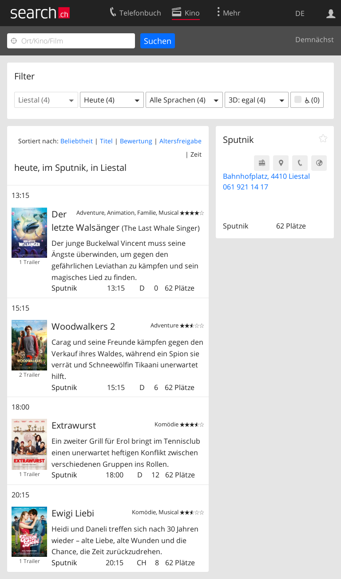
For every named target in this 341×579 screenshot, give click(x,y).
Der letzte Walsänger (126, 220)
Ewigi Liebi (73, 513)
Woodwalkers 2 (83, 326)
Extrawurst (74, 425)
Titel (106, 141)
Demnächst (314, 39)
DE (300, 13)
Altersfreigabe (180, 141)
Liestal (113, 167)
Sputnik (64, 288)
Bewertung (136, 141)
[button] (46, 100)
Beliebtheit (76, 141)
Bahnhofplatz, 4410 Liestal (266, 176)
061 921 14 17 (245, 187)
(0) (307, 100)
